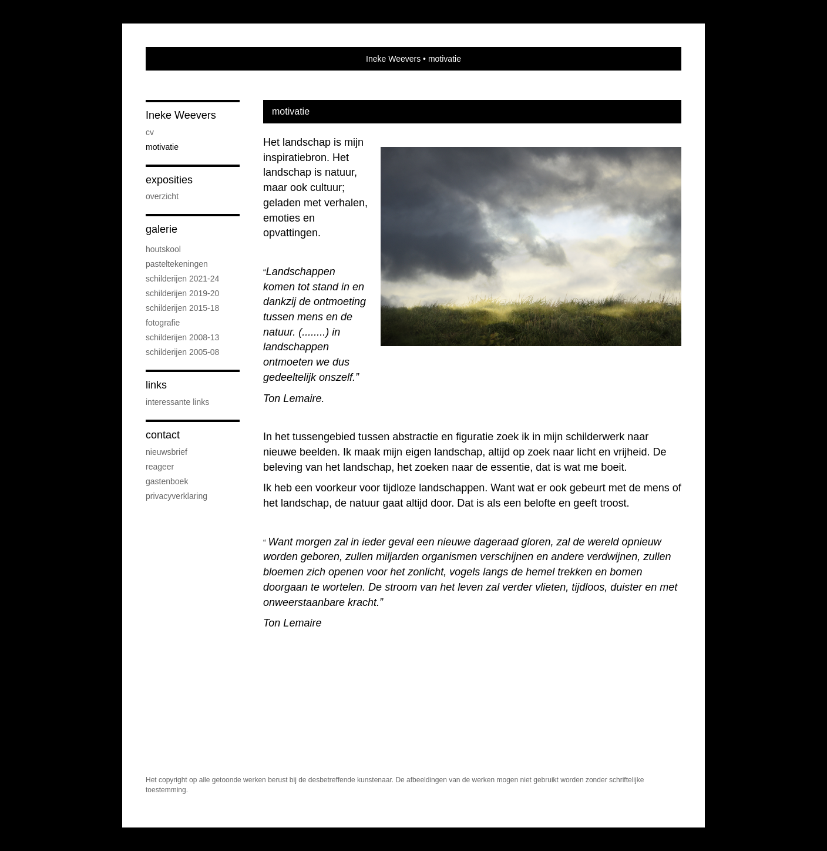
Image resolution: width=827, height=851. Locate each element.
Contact (163, 435)
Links (156, 385)
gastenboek (167, 481)
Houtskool (163, 249)
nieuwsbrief (166, 452)
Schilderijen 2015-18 (182, 308)
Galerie (161, 229)
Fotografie (163, 322)
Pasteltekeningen (177, 264)
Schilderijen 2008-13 (182, 337)
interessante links (177, 402)
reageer (160, 466)
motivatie (162, 147)
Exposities (169, 180)
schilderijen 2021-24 (182, 278)
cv (150, 132)
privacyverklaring (176, 496)
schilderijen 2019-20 (182, 293)
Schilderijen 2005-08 (182, 352)
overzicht (162, 196)
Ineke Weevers (393, 58)
